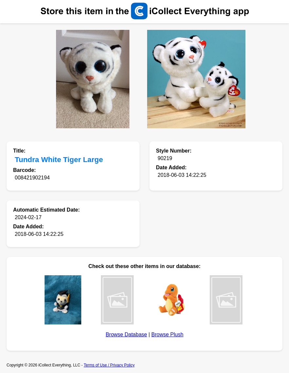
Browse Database (126, 334)
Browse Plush (167, 334)
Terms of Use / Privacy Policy (109, 365)
